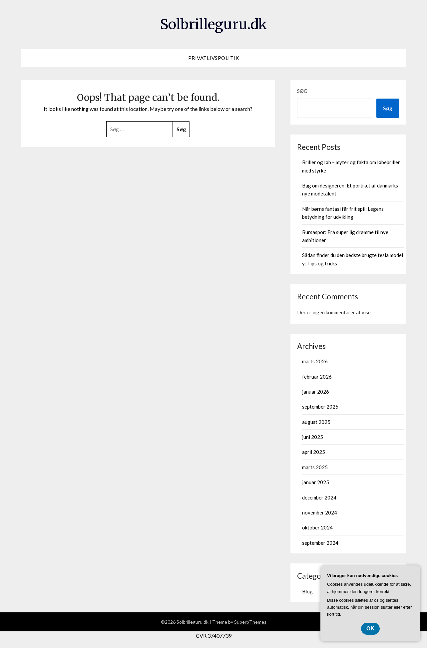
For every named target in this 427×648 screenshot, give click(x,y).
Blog (307, 591)
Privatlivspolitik (213, 58)
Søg (302, 91)
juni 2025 (312, 437)
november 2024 (319, 512)
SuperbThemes (250, 622)
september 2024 (320, 543)
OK (370, 628)
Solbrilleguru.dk (213, 24)
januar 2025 (315, 482)
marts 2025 (315, 467)
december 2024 (319, 497)
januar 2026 (315, 392)
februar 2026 (317, 377)
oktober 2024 (317, 527)
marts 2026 (315, 361)
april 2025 (313, 452)
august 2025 (316, 422)
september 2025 (320, 407)
